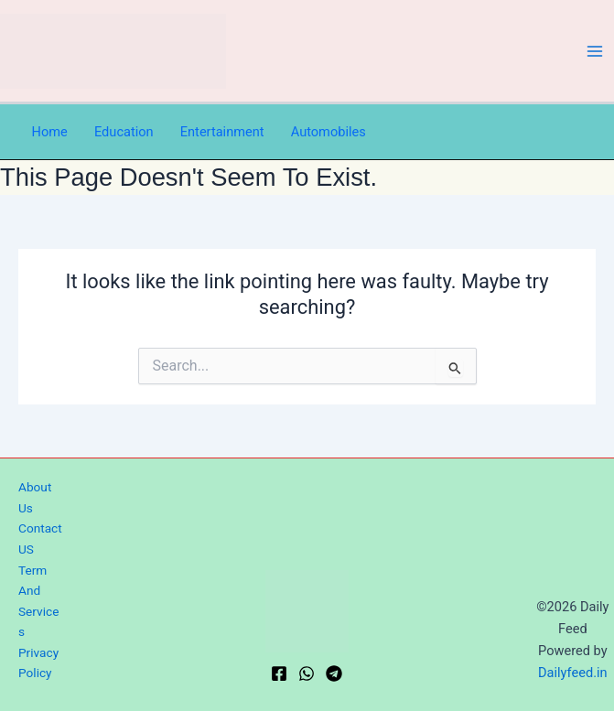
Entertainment (222, 132)
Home (50, 132)
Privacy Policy (38, 663)
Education (124, 132)
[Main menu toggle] (595, 51)
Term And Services (38, 601)
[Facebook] (279, 673)
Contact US (40, 538)
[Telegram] (334, 673)
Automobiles (328, 132)
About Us (34, 497)
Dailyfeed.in (573, 672)
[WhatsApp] (306, 673)
